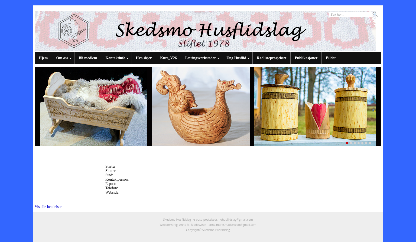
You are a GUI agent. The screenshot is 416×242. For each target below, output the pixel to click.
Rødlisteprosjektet (271, 58)
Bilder (331, 58)
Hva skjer (144, 58)
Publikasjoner (306, 58)
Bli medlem (88, 58)
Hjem (43, 58)
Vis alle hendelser (48, 207)
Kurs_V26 (168, 58)
